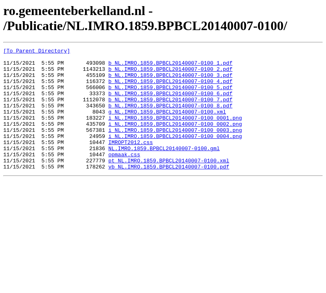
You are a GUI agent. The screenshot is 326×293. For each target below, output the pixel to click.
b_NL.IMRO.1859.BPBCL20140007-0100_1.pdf (170, 66)
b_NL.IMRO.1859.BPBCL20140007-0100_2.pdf (170, 73)
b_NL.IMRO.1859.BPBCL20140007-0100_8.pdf (170, 117)
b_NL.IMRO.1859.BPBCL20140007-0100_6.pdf (170, 103)
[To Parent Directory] (36, 51)
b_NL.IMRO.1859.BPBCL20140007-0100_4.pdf (170, 88)
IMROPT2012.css (130, 161)
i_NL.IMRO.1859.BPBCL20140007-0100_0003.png (175, 147)
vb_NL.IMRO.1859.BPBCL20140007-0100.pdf (168, 191)
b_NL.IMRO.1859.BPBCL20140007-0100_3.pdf (170, 81)
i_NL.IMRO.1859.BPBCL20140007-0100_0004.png (175, 154)
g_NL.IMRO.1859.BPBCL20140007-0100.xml (167, 125)
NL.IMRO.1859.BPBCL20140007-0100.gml (164, 169)
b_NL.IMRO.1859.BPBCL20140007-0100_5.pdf (170, 95)
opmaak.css (124, 176)
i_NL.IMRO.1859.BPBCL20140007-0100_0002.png (175, 139)
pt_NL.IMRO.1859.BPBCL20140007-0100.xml (168, 183)
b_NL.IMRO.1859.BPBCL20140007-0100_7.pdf (170, 110)
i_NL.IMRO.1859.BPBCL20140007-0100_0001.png (175, 132)
